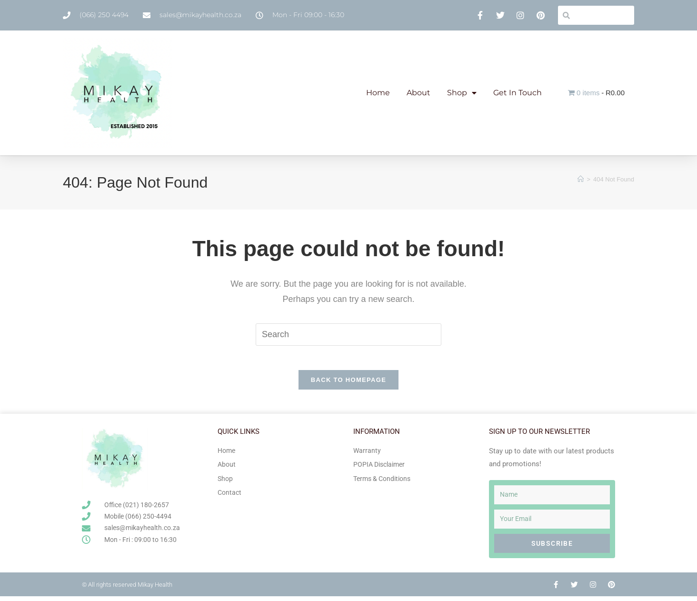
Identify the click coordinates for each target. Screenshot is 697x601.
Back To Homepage (348, 384)
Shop (462, 92)
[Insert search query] (348, 334)
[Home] (581, 179)
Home (378, 92)
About (418, 92)
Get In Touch (517, 92)
